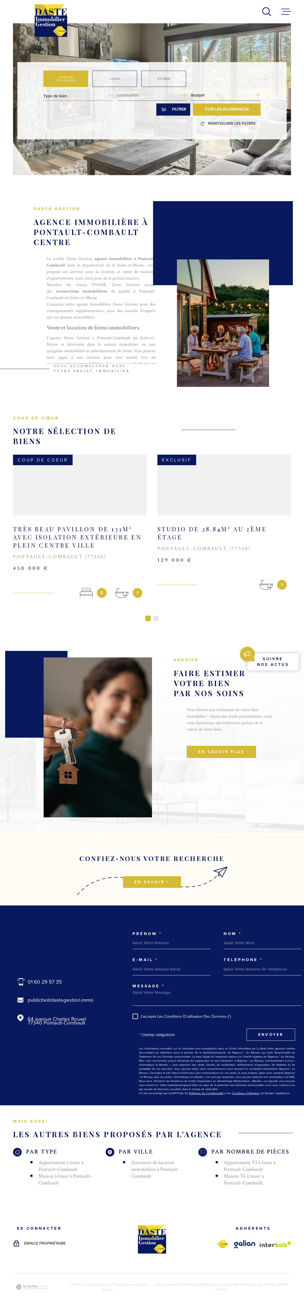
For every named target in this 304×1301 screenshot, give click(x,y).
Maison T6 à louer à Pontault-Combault (244, 1165)
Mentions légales (216, 1269)
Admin (237, 1269)
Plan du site (191, 1269)
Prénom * (147, 919)
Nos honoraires (167, 1269)
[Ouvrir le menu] (286, 12)
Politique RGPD (275, 1269)
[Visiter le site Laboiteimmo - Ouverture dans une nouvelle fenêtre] (32, 1272)
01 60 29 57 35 (45, 967)
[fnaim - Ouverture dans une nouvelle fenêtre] (223, 1229)
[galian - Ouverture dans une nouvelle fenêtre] (244, 1229)
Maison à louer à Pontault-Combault (65, 1165)
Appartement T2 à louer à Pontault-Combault (250, 1151)
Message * (148, 971)
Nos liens (253, 1269)
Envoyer (270, 1020)
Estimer (163, 78)
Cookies (221, 1274)
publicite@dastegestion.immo (60, 985)
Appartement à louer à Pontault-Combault (60, 1151)
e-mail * (145, 945)
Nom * (233, 919)
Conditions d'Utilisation (246, 1079)
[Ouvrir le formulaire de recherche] (173, 109)
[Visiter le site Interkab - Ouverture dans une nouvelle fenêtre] (275, 1229)
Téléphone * (243, 945)
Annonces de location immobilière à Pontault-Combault (155, 1155)
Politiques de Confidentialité (206, 1079)
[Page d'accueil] (51, 20)
